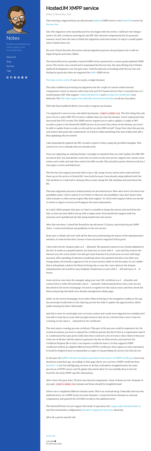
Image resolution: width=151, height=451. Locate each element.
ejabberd (97, 20)
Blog (9, 61)
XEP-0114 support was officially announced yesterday (87, 98)
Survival (10, 66)
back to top (50, 436)
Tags (9, 71)
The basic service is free (58, 80)
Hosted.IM (127, 20)
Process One (52, 24)
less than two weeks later (118, 95)
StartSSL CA (52, 365)
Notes (13, 38)
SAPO (93, 72)
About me (11, 57)
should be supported (92, 410)
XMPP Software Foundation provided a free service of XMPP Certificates (97, 358)
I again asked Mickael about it (126, 406)
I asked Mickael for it (90, 95)
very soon (108, 410)
